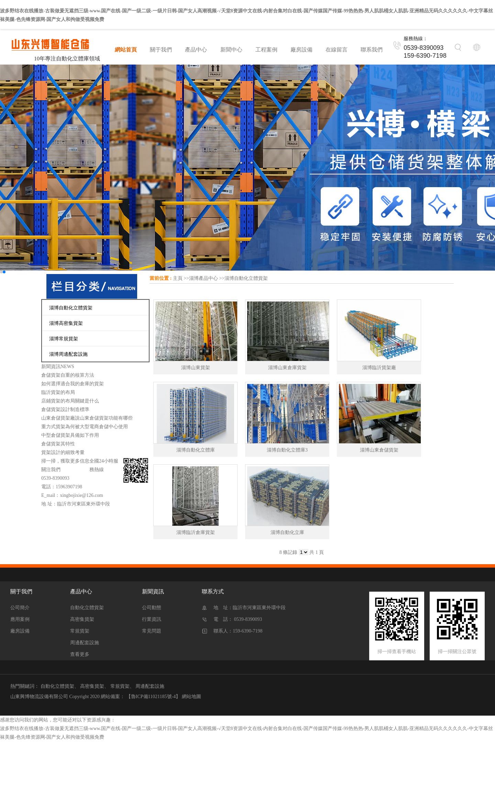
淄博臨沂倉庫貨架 (195, 532)
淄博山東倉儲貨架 (379, 450)
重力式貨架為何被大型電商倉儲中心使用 (84, 426)
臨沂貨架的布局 (58, 392)
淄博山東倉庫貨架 (287, 367)
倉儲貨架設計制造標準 (65, 409)
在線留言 (337, 50)
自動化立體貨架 (87, 607)
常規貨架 (79, 631)
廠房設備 (301, 50)
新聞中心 (231, 50)
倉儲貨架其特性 (58, 443)
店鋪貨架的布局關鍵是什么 (70, 400)
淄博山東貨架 (195, 367)
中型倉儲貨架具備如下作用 (70, 435)
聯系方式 (213, 591)
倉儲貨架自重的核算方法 (67, 375)
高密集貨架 (82, 619)
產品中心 (196, 50)
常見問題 (151, 631)
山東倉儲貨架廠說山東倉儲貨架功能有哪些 (87, 418)
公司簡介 (20, 607)
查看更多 (79, 654)
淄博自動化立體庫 (195, 450)
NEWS (67, 366)
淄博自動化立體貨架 (246, 278)
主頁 (178, 278)
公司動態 (151, 607)
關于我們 (161, 50)
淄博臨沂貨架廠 (379, 367)
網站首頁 (126, 50)
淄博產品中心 (203, 278)
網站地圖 (191, 696)
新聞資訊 (153, 591)
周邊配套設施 (84, 642)
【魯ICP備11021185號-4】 (153, 696)
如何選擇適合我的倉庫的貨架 (72, 383)
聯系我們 (372, 50)
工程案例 (266, 50)
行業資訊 (151, 619)
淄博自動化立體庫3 (287, 450)
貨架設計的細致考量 (63, 452)
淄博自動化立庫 (287, 532)
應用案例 (20, 619)
